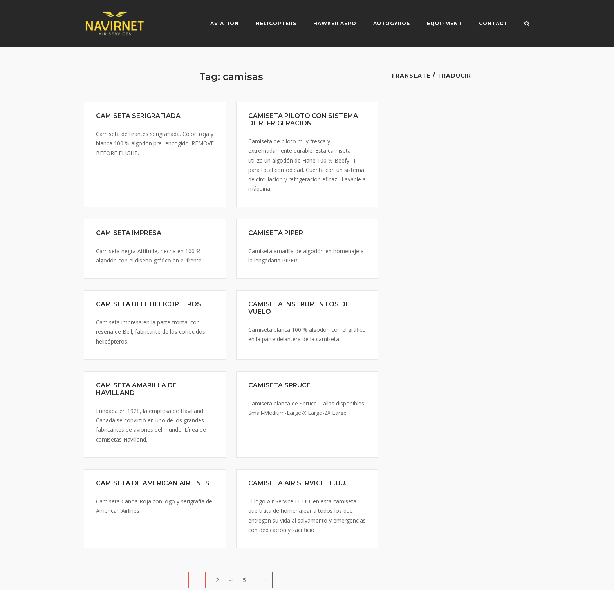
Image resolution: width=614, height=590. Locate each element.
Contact (493, 23)
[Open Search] (527, 24)
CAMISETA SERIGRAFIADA (138, 115)
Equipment (444, 23)
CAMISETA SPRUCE (279, 385)
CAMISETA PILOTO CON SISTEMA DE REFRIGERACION (303, 119)
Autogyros (391, 23)
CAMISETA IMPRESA (128, 233)
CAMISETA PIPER (275, 233)
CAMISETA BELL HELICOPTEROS (148, 304)
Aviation (224, 23)
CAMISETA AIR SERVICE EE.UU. (297, 483)
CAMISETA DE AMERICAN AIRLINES (152, 483)
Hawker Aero (334, 23)
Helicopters (276, 23)
